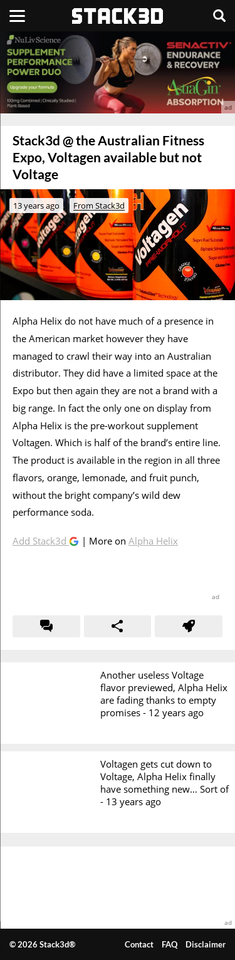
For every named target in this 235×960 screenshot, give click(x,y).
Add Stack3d (41, 541)
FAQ (169, 944)
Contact (139, 944)
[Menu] (17, 15)
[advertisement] (117, 72)
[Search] (219, 15)
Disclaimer (205, 944)
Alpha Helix (153, 541)
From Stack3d (99, 205)
